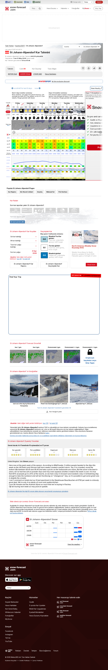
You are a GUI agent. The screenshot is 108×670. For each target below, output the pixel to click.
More (8, 125)
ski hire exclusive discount (54, 81)
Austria (20, 46)
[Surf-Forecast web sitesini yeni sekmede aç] (9, 2)
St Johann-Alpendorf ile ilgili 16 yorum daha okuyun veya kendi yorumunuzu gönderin (38, 491)
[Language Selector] (18, 588)
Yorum (55, 651)
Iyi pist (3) (26, 259)
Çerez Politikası (37, 660)
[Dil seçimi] (88, 2)
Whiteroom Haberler (13, 612)
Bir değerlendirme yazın (38, 495)
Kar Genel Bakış (11, 609)
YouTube (8, 641)
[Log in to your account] (98, 8)
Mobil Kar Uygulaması (37, 609)
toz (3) (19, 259)
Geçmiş (39, 192)
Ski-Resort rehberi (26, 192)
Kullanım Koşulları (11, 660)
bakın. (47, 433)
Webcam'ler (50, 192)
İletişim (34, 651)
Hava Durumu (52, 8)
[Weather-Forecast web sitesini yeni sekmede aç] (36, 2)
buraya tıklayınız (81, 436)
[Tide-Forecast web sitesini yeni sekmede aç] (28, 2)
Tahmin (10, 69)
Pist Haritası (62, 192)
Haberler (65, 8)
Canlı (22, 69)
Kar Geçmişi (36, 69)
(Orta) (25, 74)
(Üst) (12, 74)
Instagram (9, 634)
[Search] (39, 8)
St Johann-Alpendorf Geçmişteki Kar (54, 265)
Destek (26, 651)
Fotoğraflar (75, 8)
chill (8, 147)
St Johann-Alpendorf (34, 46)
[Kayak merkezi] (91, 47)
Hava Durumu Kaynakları (38, 616)
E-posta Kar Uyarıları (37, 605)
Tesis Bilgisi (52, 69)
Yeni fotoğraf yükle (54, 411)
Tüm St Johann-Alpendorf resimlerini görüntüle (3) (54, 408)
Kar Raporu (12, 192)
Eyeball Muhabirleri (36, 612)
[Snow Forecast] (15, 8)
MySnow (8, 619)
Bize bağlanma (45, 651)
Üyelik (31, 602)
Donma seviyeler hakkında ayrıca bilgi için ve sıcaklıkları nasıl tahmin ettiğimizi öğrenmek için (42, 436)
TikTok (7, 638)
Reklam (18, 651)
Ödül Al (99, 2)
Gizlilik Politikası (24, 660)
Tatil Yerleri (9, 46)
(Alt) (37, 74)
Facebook (9, 631)
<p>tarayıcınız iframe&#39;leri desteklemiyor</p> (54, 533)
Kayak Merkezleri (11, 602)
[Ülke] (72, 47)
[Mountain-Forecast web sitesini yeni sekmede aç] (18, 2)
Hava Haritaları (50, 74)
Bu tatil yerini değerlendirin (18, 495)
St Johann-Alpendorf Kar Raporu (23, 265)
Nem (8, 150)
